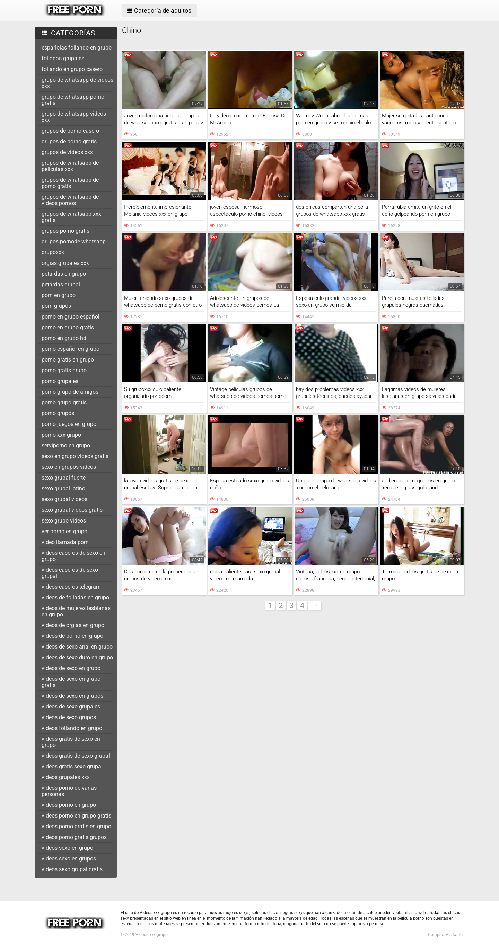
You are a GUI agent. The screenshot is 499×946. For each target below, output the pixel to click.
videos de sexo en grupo (71, 668)
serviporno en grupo (66, 445)
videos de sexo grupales (71, 706)
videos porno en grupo (69, 805)
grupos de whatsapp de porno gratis (70, 183)
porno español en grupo (70, 349)
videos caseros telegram (71, 586)
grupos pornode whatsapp (74, 241)
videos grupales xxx (66, 777)
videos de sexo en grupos (72, 696)
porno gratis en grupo (68, 359)
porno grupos (58, 413)
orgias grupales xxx (65, 263)
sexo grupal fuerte (64, 477)
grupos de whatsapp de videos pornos (70, 200)
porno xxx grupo (61, 434)
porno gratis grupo (64, 370)
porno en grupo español (70, 316)
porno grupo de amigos (70, 392)
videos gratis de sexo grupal (76, 755)
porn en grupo (59, 295)
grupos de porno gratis (69, 141)
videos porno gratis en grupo (76, 826)
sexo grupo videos (64, 520)
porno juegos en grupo (69, 424)
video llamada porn (65, 542)
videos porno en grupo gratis (76, 815)
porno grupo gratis (64, 402)
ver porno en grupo (64, 531)
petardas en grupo (64, 273)
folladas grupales (63, 58)
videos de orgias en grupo (73, 625)
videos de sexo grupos (69, 717)
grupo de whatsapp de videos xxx (77, 83)
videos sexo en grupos (69, 858)
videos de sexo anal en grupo (77, 646)
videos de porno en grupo (72, 636)
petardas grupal (61, 284)
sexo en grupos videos (69, 467)
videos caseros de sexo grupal (70, 572)
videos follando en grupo (72, 728)
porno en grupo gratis (68, 327)
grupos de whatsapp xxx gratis (71, 217)
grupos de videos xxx (67, 152)
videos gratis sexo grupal (72, 766)
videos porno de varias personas (69, 791)
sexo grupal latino (63, 488)
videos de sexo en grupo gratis (71, 682)
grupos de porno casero (70, 130)
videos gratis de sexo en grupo (71, 741)
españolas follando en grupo (77, 47)
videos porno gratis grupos (74, 837)
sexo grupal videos (64, 499)
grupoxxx (53, 252)
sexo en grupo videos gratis (75, 456)
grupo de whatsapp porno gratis (73, 99)
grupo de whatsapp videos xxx (74, 116)
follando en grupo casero (72, 69)
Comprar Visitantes (446, 934)
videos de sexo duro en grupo (77, 657)
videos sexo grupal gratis (72, 869)
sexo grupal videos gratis (72, 510)
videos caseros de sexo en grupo (73, 556)
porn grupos (56, 306)
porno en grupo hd (64, 338)
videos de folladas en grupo (75, 597)
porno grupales (60, 381)
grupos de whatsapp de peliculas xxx (70, 166)
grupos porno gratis (65, 230)
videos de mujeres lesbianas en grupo (76, 611)
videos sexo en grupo (67, 848)
